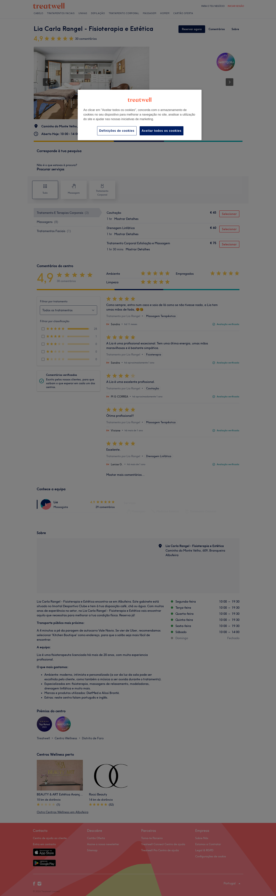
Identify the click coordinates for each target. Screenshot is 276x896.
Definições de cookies (116, 130)
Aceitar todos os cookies (162, 130)
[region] (140, 115)
